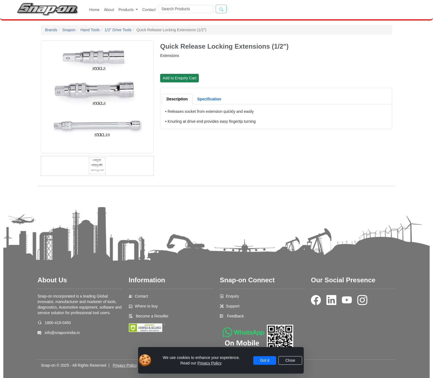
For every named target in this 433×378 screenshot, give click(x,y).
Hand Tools (90, 30)
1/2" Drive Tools (118, 30)
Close (290, 360)
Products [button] (126, 9)
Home (94, 9)
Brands (51, 30)
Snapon (68, 30)
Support (232, 306)
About (109, 9)
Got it (264, 360)
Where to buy (146, 306)
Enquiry (232, 296)
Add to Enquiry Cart (179, 78)
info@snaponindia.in (62, 332)
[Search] (185, 9)
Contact (148, 9)
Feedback (235, 316)
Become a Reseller (151, 316)
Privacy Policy (125, 365)
